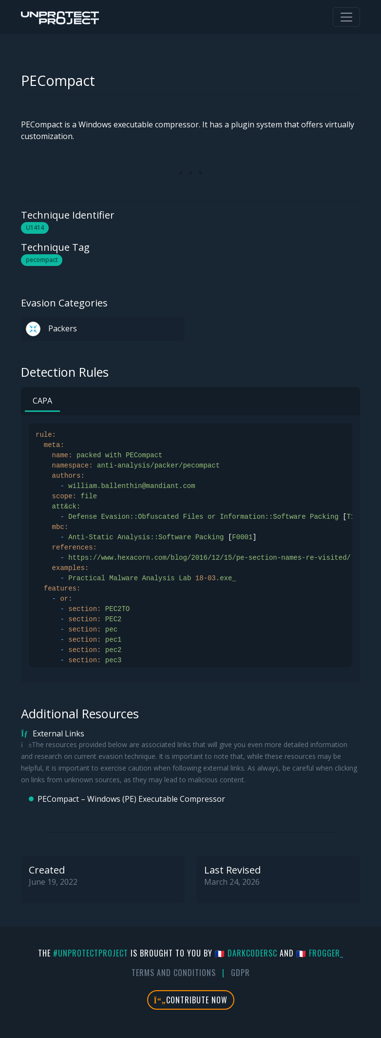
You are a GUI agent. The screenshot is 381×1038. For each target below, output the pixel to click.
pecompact (41, 260)
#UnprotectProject (90, 953)
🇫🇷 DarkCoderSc (246, 953)
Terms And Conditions (174, 972)
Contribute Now (191, 1000)
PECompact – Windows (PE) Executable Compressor (131, 799)
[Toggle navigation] (346, 17)
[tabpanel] (190, 545)
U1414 (35, 228)
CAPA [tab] (42, 400)
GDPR (240, 972)
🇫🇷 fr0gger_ (319, 953)
